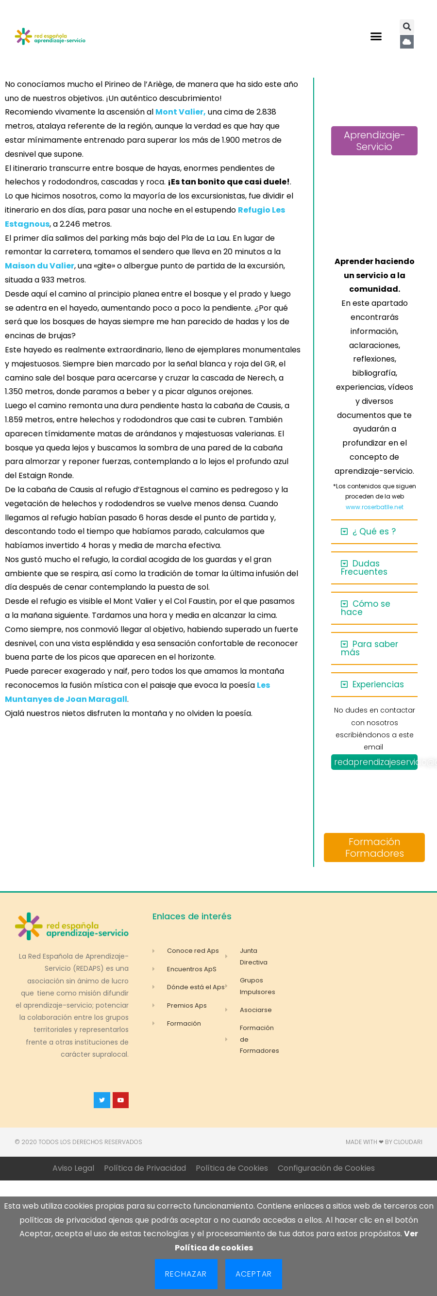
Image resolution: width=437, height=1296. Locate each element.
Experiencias (378, 684)
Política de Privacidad (145, 1168)
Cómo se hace (365, 608)
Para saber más (369, 648)
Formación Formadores (374, 847)
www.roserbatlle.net (374, 507)
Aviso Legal (73, 1168)
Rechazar (186, 1273)
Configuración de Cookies (326, 1168)
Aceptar (253, 1273)
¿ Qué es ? (374, 531)
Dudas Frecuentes (364, 568)
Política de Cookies (232, 1168)
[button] (376, 36)
